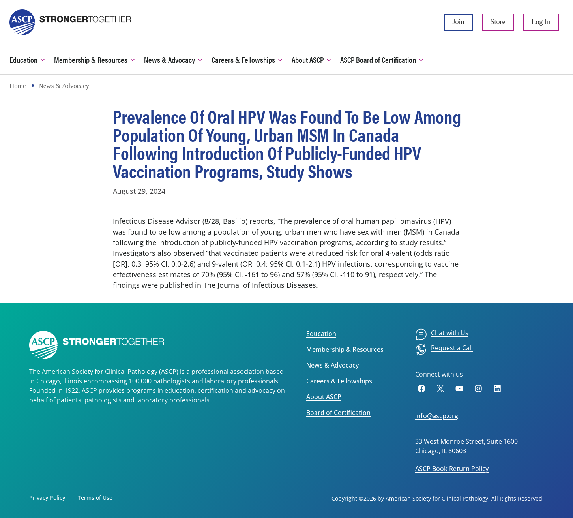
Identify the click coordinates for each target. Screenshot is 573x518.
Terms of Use (95, 497)
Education (321, 333)
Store (498, 22)
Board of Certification (338, 412)
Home (17, 86)
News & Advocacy (332, 365)
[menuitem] (441, 334)
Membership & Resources (345, 349)
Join (458, 22)
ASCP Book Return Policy (452, 468)
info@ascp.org (436, 415)
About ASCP (323, 396)
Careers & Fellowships (339, 381)
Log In (541, 22)
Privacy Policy (47, 497)
